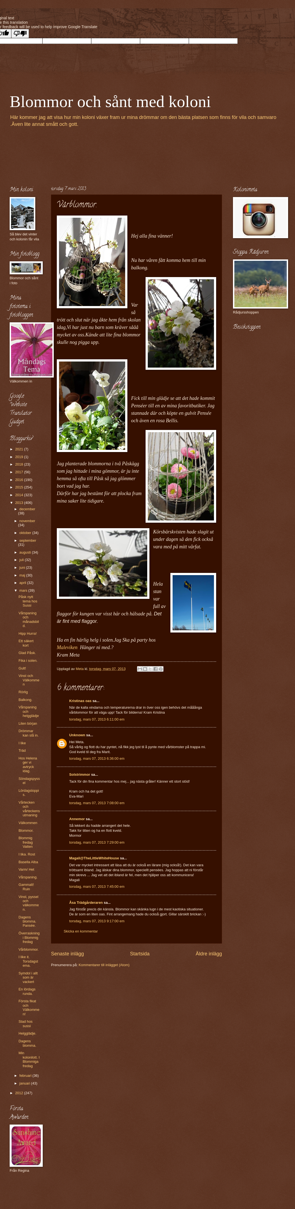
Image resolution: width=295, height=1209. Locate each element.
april (23, 583)
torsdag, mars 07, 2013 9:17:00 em (96, 921)
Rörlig (23, 692)
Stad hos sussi (25, 1023)
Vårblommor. (28, 949)
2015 (19, 487)
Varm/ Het (26, 869)
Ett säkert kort (25, 643)
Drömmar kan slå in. (28, 733)
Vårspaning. (27, 877)
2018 (19, 464)
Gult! (22, 668)
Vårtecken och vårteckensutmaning (29, 808)
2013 (19, 503)
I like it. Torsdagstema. (28, 961)
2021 (19, 449)
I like (22, 743)
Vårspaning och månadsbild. (28, 619)
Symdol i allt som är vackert (27, 977)
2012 (19, 1093)
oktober (25, 533)
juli (22, 560)
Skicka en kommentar (81, 931)
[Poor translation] (20, 33)
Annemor (77, 819)
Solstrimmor (79, 774)
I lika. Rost (26, 854)
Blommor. (25, 830)
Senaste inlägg (67, 953)
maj (22, 575)
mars (23, 590)
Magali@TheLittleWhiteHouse (94, 858)
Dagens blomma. (27, 1043)
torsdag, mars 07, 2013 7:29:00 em (96, 842)
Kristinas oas (80, 701)
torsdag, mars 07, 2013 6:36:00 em (96, 758)
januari (25, 1083)
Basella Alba (28, 862)
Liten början (27, 723)
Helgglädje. (27, 1033)
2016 (19, 480)
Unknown (77, 735)
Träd (22, 750)
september (27, 540)
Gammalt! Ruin (26, 887)
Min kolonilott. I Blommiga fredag (29, 1059)
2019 (19, 457)
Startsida (139, 953)
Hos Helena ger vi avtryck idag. (27, 764)
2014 (19, 495)
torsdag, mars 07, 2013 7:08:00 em (96, 803)
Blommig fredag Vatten (25, 842)
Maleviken (68, 647)
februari (25, 1076)
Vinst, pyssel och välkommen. (28, 903)
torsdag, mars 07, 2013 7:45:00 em (96, 886)
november (27, 521)
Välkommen (27, 823)
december (27, 509)
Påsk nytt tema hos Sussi (27, 601)
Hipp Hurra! (27, 633)
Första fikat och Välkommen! (28, 1007)
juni (22, 567)
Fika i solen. (27, 660)
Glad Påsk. (27, 653)
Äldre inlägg (209, 953)
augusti (25, 552)
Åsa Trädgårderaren (86, 902)
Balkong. (25, 700)
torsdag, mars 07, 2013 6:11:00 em (96, 719)
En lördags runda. (27, 991)
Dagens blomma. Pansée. (27, 921)
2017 (19, 472)
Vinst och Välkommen (28, 680)
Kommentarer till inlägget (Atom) (104, 965)
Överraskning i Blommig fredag (29, 937)
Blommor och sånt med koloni (110, 101)
